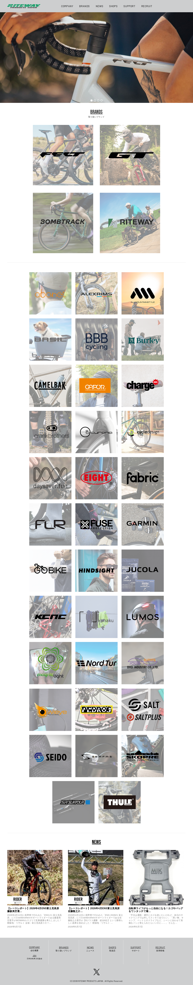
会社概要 (34, 948)
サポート (136, 949)
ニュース (90, 949)
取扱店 (112, 949)
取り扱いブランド (64, 949)
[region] (96, 57)
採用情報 (160, 949)
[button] (91, 100)
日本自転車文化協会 (34, 956)
